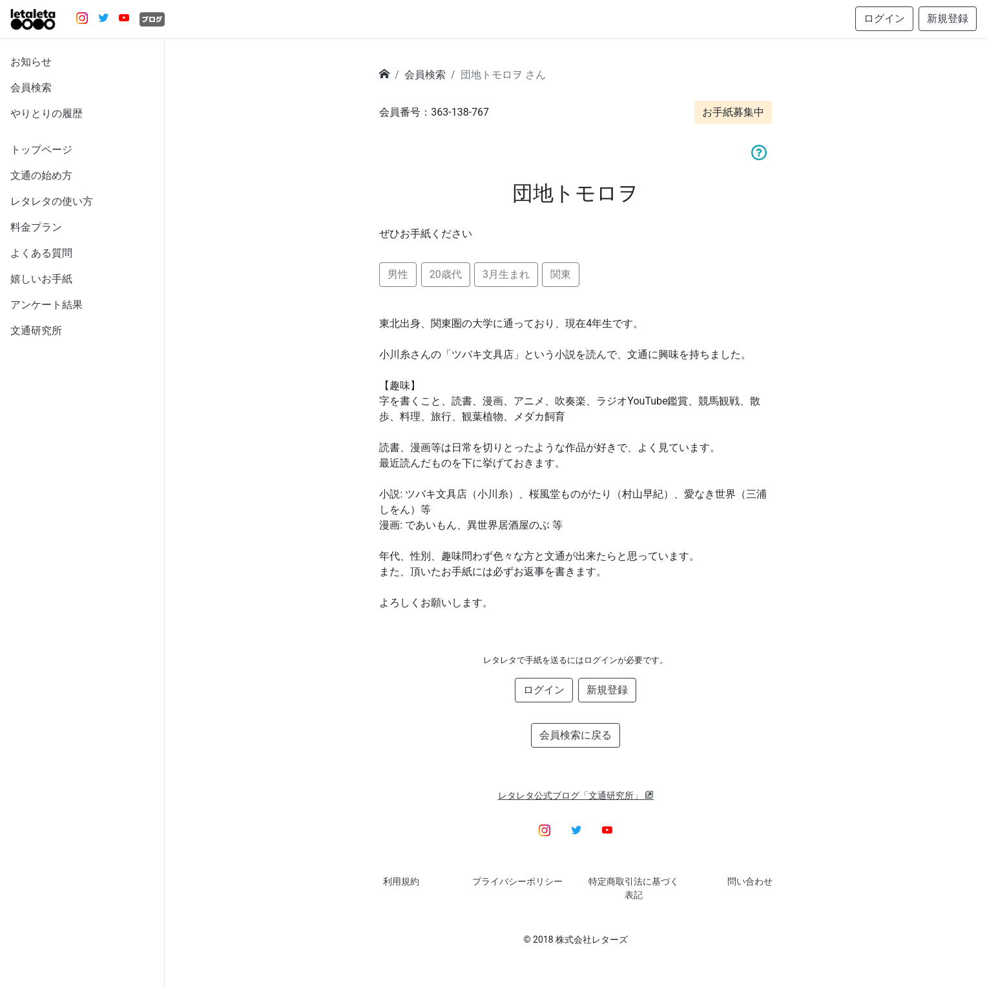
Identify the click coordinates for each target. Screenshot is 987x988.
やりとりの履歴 (46, 113)
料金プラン (36, 227)
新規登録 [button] (947, 18)
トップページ (41, 149)
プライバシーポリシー (517, 881)
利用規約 (401, 881)
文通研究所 (36, 330)
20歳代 (446, 274)
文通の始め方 (41, 175)
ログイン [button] (884, 18)
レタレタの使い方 (51, 201)
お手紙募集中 (733, 112)
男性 (398, 274)
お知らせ (31, 62)
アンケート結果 (46, 305)
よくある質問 (41, 253)
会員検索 (31, 87)
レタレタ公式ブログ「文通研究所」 (576, 795)
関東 (560, 274)
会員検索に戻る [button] (575, 735)
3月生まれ (506, 274)
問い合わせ (750, 881)
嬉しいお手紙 (41, 279)
